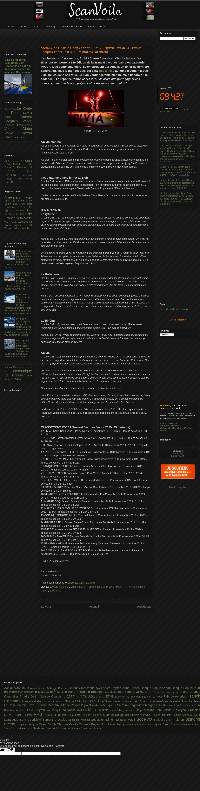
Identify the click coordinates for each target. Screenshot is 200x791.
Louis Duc (21, 710)
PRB (39, 714)
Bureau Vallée (134, 691)
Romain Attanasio (183, 715)
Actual (9, 688)
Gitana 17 (72, 701)
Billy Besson (59, 691)
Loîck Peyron (36, 710)
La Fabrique (106, 705)
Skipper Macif (126, 719)
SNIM (8, 203)
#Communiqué (171, 423)
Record (27, 112)
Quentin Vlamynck (141, 715)
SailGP (12, 117)
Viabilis (177, 724)
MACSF (82, 710)
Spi (7, 210)
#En (174, 428)
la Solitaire (20, 137)
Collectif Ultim (20, 164)
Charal (184, 691)
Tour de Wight (11, 222)
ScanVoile (178, 453)
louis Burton (94, 728)
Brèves (18, 367)
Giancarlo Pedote (54, 701)
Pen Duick (68, 715)
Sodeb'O (145, 719)
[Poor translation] (10, 749)
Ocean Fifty (15, 178)
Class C (19, 161)
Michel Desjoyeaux (176, 710)
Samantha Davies (55, 719)
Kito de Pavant (70, 705)
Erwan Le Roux (154, 696)
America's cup (18, 197)
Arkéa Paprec (112, 688)
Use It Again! (154, 724)
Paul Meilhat (53, 714)
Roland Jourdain (162, 715)
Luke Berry (52, 710)
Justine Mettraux (48, 705)
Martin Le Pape (135, 710)
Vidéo (17, 379)
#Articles (174, 425)
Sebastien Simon (103, 719)
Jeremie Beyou (26, 705)
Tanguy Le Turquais (27, 724)
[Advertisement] (96, 36)
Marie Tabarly (118, 710)
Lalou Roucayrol (166, 705)
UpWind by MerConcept (134, 724)
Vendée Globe (18, 129)
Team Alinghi (48, 724)
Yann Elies (55, 590)
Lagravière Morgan (143, 705)
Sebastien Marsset (79, 719)
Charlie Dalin (78, 586)
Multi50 (27, 175)
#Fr (169, 428)
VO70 (29, 179)
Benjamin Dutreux (37, 691)
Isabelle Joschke (181, 701)
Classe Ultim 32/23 (81, 696)
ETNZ (110, 696)
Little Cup (10, 201)
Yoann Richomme (58, 728)
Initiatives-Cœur (159, 701)
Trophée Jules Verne (18, 124)
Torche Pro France (18, 210)
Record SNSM (24, 201)
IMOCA (120, 586)
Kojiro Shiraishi (90, 705)
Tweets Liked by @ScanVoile (174, 309)
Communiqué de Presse (101, 586)
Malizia (104, 710)
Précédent (144, 606)
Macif (93, 709)
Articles (8, 367)
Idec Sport (140, 701)
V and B (167, 724)
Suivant (46, 606)
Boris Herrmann (79, 691)
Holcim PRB (88, 701)
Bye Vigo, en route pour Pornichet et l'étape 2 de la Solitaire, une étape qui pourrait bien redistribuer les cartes (17, 348)
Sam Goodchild (31, 719)
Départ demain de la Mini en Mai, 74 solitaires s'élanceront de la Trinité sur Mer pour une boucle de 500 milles (17, 281)
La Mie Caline (121, 705)
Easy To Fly (122, 696)
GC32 (29, 171)
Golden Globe (10, 109)
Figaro (15, 171)
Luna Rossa (68, 710)
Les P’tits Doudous (185, 705)
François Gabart (33, 701)
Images (9, 379)
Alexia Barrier (38, 688)
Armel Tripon (131, 688)
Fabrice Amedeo (176, 696)
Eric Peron (137, 696)
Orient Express (24, 715)
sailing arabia (21, 228)
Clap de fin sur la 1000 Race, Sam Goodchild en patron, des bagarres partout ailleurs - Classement (17, 66)
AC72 (8, 161)
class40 (9, 182)
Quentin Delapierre (116, 714)
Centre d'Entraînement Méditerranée (162, 692)
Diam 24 (10, 167)
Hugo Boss (105, 701)
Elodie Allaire (177, 456)
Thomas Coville (68, 724)
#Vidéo (163, 430)
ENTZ (102, 697)
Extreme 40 (24, 167)
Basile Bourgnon (14, 692)
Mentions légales (177, 487)
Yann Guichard (13, 728)
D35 (30, 164)
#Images (164, 425)
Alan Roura (22, 688)
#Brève (163, 428)
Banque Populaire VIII (156, 688)
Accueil (94, 606)
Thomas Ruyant (90, 724)
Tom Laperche (111, 724)
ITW (29, 375)
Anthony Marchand (82, 688)
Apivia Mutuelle (60, 586)
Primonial (97, 715)
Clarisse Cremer (51, 696)
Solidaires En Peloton (169, 719)
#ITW (162, 423)
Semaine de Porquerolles (20, 207)
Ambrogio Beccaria (57, 688)
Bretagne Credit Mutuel (107, 691)
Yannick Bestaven (34, 728)
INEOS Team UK (123, 701)
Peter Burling (83, 715)
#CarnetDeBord (185, 428)
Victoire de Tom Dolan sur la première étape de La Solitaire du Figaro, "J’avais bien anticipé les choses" (17, 259)
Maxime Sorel (154, 710)
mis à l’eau (106, 70)
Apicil (99, 688)
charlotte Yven (79, 728)
